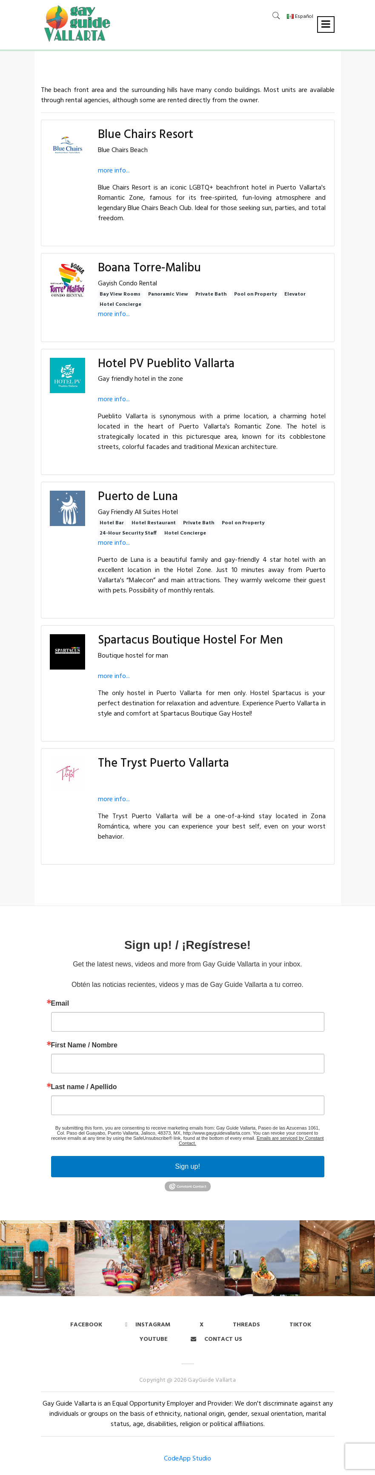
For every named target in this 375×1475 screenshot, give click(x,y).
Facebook (86, 1325)
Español (300, 16)
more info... (114, 170)
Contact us (216, 1339)
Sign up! (187, 1166)
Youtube (154, 1339)
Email (60, 1003)
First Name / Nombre (84, 1045)
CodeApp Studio (187, 1458)
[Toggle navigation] (326, 24)
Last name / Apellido (84, 1087)
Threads (246, 1325)
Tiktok (300, 1325)
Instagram (147, 1325)
